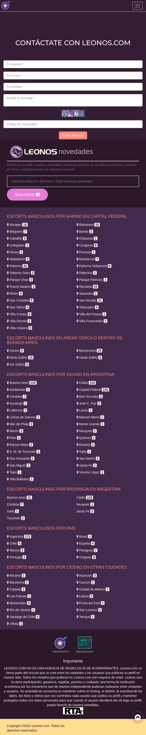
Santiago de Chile (23, 617)
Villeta (15, 624)
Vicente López (90, 472)
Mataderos (18, 259)
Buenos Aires (22, 383)
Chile (14, 543)
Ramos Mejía (20, 445)
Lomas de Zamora (23, 417)
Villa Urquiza (19, 328)
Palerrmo (87, 273)
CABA (86, 383)
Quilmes (86, 438)
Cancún (86, 582)
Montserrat (88, 259)
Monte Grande (90, 424)
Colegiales (18, 245)
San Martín (88, 458)
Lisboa (85, 596)
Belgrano (17, 231)
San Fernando (20, 458)
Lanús (85, 410)
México (15, 550)
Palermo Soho (20, 273)
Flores (15, 252)
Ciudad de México (93, 589)
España (86, 543)
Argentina (19, 536)
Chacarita (87, 238)
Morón (15, 431)
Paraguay (87, 550)
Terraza (85, 617)
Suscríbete (27, 194)
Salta (84, 451)
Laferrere (17, 410)
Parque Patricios (92, 280)
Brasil (84, 536)
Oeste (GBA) (89, 357)
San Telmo (18, 307)
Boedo (85, 231)
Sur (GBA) (18, 364)
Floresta (86, 252)
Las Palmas (19, 596)
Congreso (87, 245)
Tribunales (88, 307)
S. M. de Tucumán (23, 451)
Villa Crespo (19, 314)
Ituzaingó (17, 403)
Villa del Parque (91, 314)
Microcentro (89, 350)
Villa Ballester (20, 479)
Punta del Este (91, 603)
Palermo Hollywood (94, 266)
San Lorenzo (89, 610)
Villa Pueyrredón (92, 321)
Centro (15, 350)
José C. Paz (89, 403)
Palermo (17, 266)
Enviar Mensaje (73, 135)
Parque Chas (20, 280)
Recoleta (87, 286)
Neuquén (87, 431)
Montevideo (19, 603)
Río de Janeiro (21, 610)
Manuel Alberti (90, 417)
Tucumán (16, 518)
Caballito (17, 238)
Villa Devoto (19, 321)
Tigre (14, 472)
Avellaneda (18, 389)
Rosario (86, 445)
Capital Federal (93, 389)
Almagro (17, 224)
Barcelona (18, 582)
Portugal (16, 557)
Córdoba (16, 396)
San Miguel (18, 465)
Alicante (16, 575)
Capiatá (16, 589)
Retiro (15, 293)
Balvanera (88, 224)
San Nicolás (90, 300)
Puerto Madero (21, 286)
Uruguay (86, 557)
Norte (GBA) (20, 357)
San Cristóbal (20, 300)
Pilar (14, 438)
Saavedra (87, 293)
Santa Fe (87, 465)
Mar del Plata (20, 424)
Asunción (87, 575)
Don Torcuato (90, 396)
